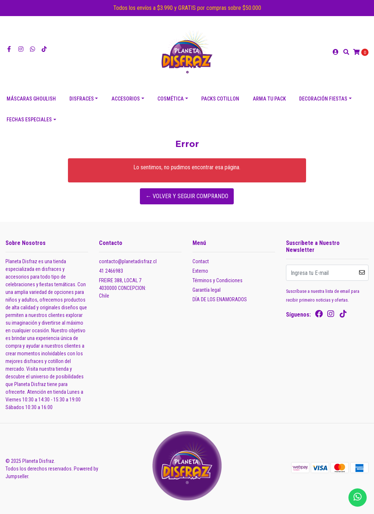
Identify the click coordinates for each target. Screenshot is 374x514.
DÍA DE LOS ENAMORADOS (219, 299)
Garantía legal (206, 290)
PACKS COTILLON (220, 99)
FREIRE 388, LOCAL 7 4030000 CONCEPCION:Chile (122, 288)
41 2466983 (111, 271)
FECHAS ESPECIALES (29, 119)
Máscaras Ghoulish (31, 99)
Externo (200, 271)
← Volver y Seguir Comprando (186, 196)
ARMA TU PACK (269, 99)
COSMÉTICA (170, 99)
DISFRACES (81, 99)
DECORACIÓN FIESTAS (323, 99)
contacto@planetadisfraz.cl (128, 261)
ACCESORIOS (125, 99)
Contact (200, 261)
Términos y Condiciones (217, 280)
